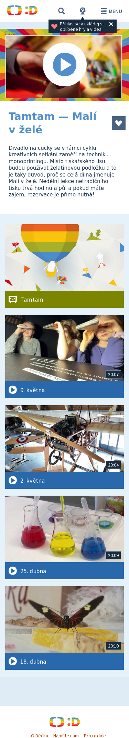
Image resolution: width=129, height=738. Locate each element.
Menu (110, 11)
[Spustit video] (64, 65)
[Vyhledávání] (61, 11)
